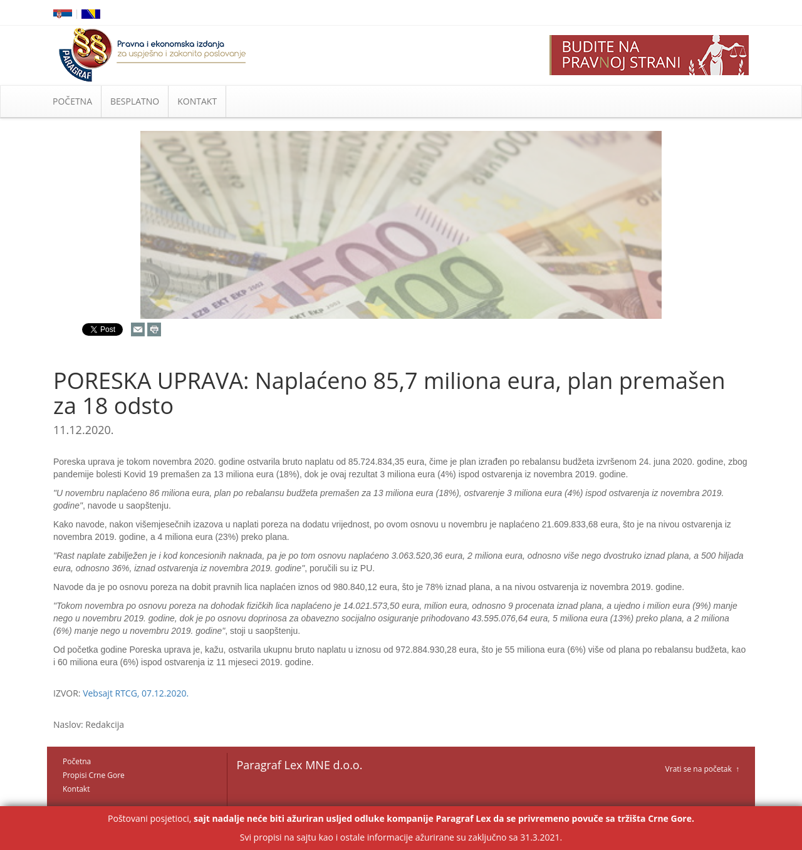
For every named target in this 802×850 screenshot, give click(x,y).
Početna (77, 761)
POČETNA (72, 101)
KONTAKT (197, 101)
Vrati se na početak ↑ (702, 769)
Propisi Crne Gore (94, 775)
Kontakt (76, 789)
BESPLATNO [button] (134, 101)
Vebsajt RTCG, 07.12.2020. (136, 693)
